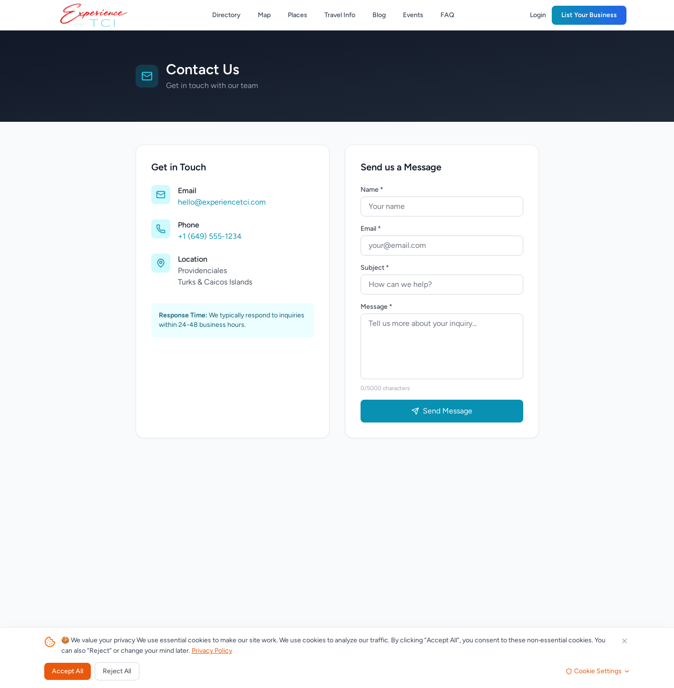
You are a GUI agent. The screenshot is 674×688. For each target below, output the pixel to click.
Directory (226, 15)
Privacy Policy (212, 651)
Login (538, 15)
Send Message (441, 410)
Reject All (117, 671)
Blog (379, 15)
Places (297, 15)
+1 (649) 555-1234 (210, 236)
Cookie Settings (598, 671)
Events (413, 15)
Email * (371, 229)
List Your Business (589, 15)
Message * (376, 307)
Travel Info (339, 15)
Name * (372, 190)
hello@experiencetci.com (222, 201)
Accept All (67, 671)
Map (264, 15)
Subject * (375, 268)
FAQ (447, 15)
